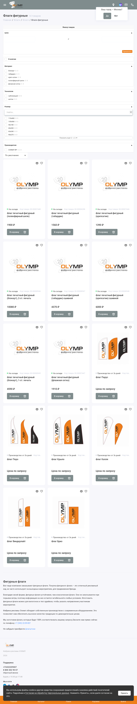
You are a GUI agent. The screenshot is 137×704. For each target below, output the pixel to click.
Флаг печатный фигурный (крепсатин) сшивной (109, 297)
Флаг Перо (12, 459)
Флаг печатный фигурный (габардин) (65, 215)
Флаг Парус (102, 377)
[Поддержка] (132, 4)
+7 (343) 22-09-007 (23, 623)
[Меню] (4, 4)
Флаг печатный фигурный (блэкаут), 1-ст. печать (20, 379)
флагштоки (30, 629)
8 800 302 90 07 (10, 670)
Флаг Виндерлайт (16, 541)
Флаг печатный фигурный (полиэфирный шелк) (20, 215)
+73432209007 (10, 667)
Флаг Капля (102, 459)
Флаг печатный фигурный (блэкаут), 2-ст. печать (20, 297)
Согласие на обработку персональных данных (47, 693)
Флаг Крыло (57, 459)
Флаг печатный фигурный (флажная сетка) (65, 379)
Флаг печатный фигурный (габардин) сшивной (65, 297)
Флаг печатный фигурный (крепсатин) (109, 215)
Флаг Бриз (56, 541)
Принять (124, 693)
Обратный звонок (10, 673)
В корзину (18, 232)
